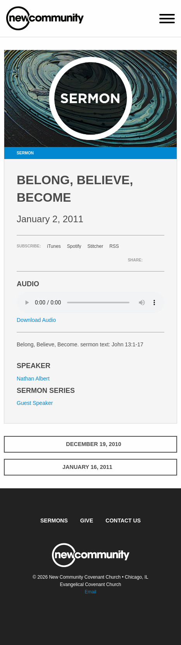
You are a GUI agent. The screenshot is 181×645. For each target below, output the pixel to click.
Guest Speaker (35, 403)
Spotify (74, 246)
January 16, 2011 (90, 467)
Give (86, 520)
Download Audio (36, 320)
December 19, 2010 (90, 444)
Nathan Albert (33, 378)
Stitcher (95, 246)
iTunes (54, 246)
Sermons (54, 520)
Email (90, 592)
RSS (114, 246)
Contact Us (123, 520)
